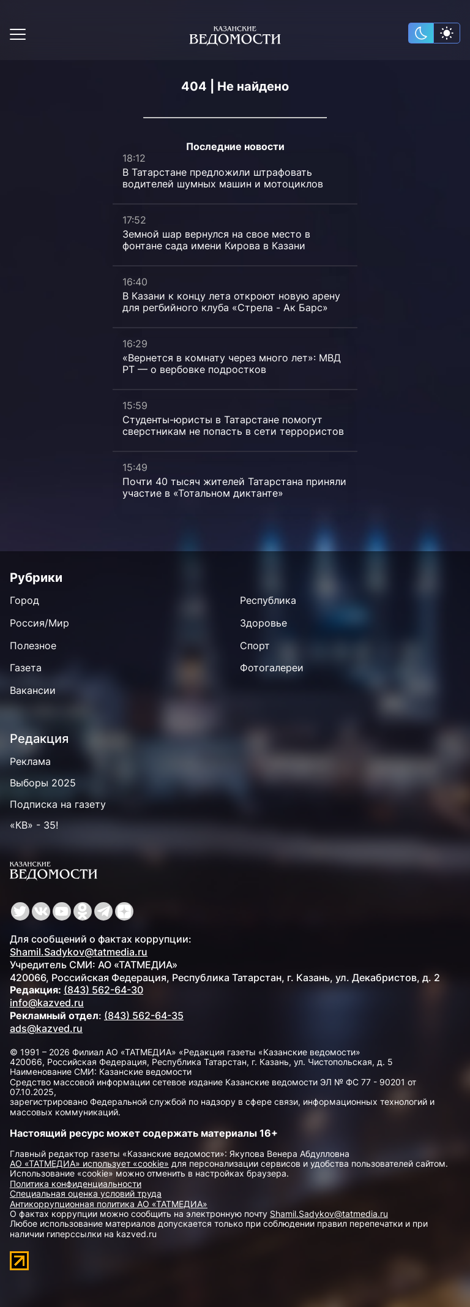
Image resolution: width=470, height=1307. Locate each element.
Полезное (33, 645)
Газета (26, 667)
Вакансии (33, 690)
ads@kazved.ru (46, 1028)
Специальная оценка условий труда (86, 1193)
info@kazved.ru (47, 1002)
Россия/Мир (39, 623)
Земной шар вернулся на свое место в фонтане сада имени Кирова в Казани (216, 240)
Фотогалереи (272, 667)
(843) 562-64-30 (103, 990)
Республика (268, 600)
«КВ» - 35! (34, 825)
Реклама (30, 761)
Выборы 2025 (43, 783)
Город (24, 600)
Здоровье (263, 623)
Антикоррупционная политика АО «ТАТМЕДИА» (108, 1204)
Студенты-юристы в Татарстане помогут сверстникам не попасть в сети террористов (233, 425)
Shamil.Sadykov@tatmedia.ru (78, 952)
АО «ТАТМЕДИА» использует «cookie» (89, 1163)
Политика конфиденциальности (75, 1183)
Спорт (255, 645)
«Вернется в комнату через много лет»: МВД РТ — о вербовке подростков (231, 363)
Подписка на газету (58, 804)
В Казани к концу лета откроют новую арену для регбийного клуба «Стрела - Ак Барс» (231, 302)
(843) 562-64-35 (144, 1015)
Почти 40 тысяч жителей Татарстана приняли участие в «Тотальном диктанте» (234, 487)
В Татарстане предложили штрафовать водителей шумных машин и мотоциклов (222, 178)
